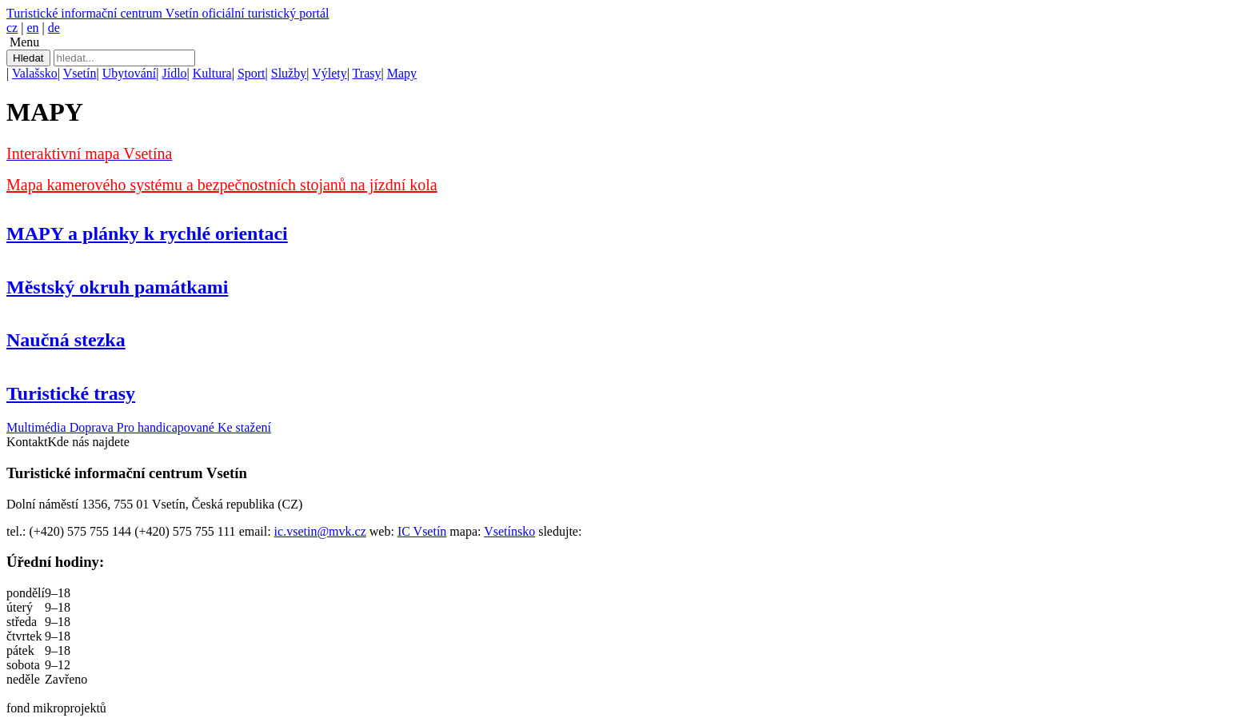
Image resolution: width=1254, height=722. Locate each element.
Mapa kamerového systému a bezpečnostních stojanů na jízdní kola (221, 184)
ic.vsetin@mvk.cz (320, 531)
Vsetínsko (509, 531)
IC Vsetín (421, 531)
